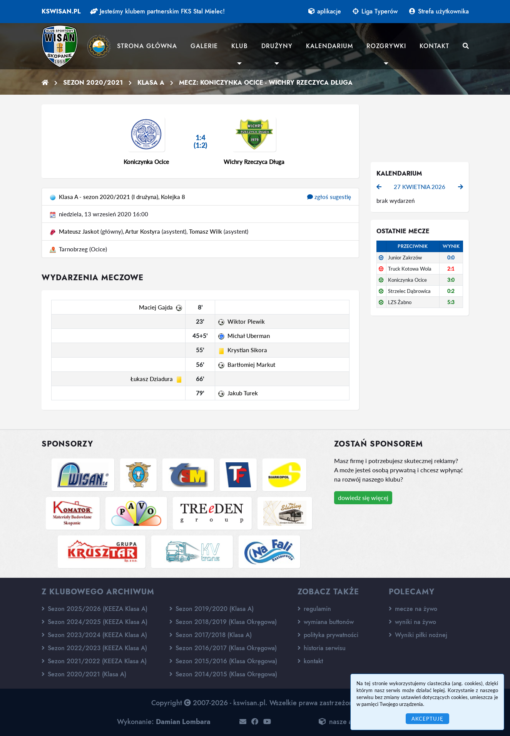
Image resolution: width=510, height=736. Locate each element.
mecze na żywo (413, 608)
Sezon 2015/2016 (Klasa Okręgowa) (223, 661)
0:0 (451, 257)
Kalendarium (329, 46)
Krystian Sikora (247, 349)
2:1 (451, 269)
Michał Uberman (248, 335)
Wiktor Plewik (246, 321)
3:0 (451, 280)
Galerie (204, 46)
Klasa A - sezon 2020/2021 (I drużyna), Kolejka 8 (122, 196)
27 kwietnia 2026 (419, 186)
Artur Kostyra (142, 231)
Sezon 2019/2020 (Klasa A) (211, 608)
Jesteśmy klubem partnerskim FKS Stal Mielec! (157, 11)
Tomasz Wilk (205, 231)
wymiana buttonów (326, 621)
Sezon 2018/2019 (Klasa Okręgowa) (223, 621)
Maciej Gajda (156, 307)
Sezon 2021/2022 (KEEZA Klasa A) (94, 661)
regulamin (314, 608)
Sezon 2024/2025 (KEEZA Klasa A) (94, 621)
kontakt (310, 661)
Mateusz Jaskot (79, 231)
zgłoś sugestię (329, 196)
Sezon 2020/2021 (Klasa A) (84, 674)
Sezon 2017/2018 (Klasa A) (210, 635)
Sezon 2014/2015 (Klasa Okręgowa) (223, 674)
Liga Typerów (375, 11)
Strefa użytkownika (439, 11)
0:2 (451, 291)
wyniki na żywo (412, 621)
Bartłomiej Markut (251, 364)
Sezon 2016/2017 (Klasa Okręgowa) (223, 648)
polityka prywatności (328, 635)
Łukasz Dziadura (151, 378)
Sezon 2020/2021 (93, 82)
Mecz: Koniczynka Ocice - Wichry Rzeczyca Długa (266, 82)
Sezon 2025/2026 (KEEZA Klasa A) (94, 608)
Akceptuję (427, 719)
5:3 (451, 302)
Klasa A (150, 82)
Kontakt (434, 46)
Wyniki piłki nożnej (418, 635)
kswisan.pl (61, 11)
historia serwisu (322, 648)
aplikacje (324, 11)
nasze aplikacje (346, 722)
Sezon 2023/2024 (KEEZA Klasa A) (94, 635)
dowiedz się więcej (363, 497)
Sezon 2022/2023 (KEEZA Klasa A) (94, 648)
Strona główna (147, 46)
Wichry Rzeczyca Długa (254, 161)
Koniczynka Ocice (146, 161)
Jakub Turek (242, 393)
